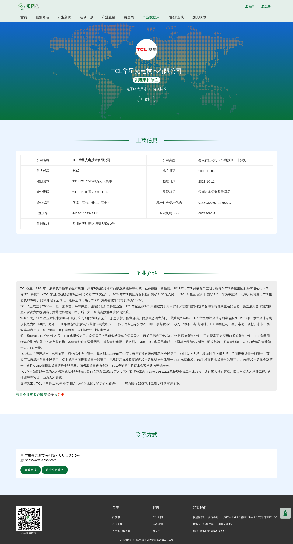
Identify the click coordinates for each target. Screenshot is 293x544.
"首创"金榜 (176, 17)
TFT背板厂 (146, 99)
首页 (23, 17)
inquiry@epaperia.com (213, 530)
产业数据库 (151, 17)
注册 (61, 395)
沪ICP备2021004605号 (162, 540)
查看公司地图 (55, 470)
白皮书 (129, 17)
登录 (51, 395)
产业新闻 (64, 17)
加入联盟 (199, 17)
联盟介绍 (42, 17)
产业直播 (108, 17)
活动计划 (86, 17)
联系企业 (30, 470)
